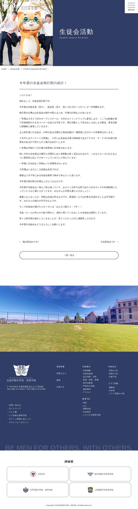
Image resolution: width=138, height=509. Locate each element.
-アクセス (86, 392)
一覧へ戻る (69, 255)
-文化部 (111, 390)
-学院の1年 (113, 374)
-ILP (84, 406)
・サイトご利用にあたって (19, 419)
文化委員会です (110, 242)
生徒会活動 (15, 69)
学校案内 (86, 367)
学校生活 (112, 367)
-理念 (84, 403)
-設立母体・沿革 (89, 377)
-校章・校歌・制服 (90, 380)
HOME (4, 69)
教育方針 (86, 399)
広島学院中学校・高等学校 (67, 505)
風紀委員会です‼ (28, 242)
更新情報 (61, 367)
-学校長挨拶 (87, 374)
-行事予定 (112, 377)
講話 (59, 380)
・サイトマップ (14, 408)
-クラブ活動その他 (116, 393)
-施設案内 (86, 389)
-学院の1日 (113, 370)
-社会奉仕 (86, 412)
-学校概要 (86, 370)
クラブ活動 (113, 383)
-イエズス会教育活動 (91, 415)
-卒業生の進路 (88, 386)
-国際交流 (86, 409)
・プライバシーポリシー (18, 422)
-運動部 (111, 387)
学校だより (61, 373)
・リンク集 (12, 412)
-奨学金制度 (87, 383)
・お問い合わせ (14, 405)
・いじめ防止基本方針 (17, 415)
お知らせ (61, 387)
